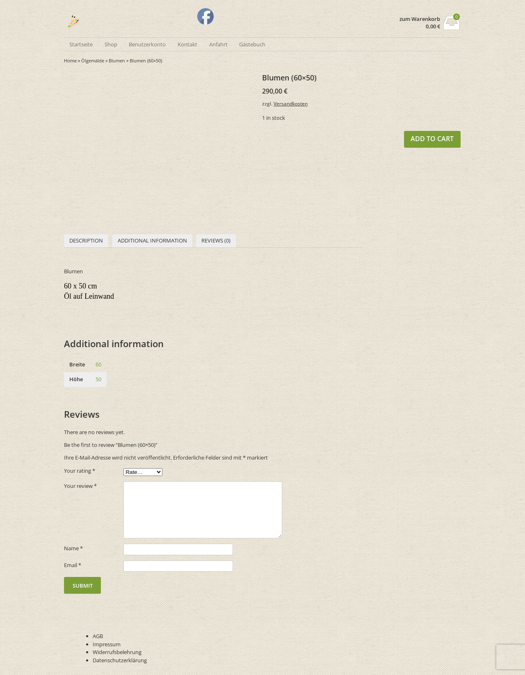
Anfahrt (218, 44)
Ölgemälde (92, 60)
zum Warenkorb (419, 19)
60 (98, 364)
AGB (98, 636)
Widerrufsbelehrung (117, 652)
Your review (80, 486)
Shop (111, 44)
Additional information (152, 240)
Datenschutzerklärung (120, 660)
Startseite (81, 44)
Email (72, 565)
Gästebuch (252, 44)
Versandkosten (291, 103)
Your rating (79, 471)
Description (86, 240)
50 (98, 379)
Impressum (107, 644)
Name (73, 548)
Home (70, 60)
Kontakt (187, 44)
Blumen (117, 60)
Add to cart (432, 138)
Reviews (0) (216, 240)
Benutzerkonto (147, 44)
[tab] (86, 241)
